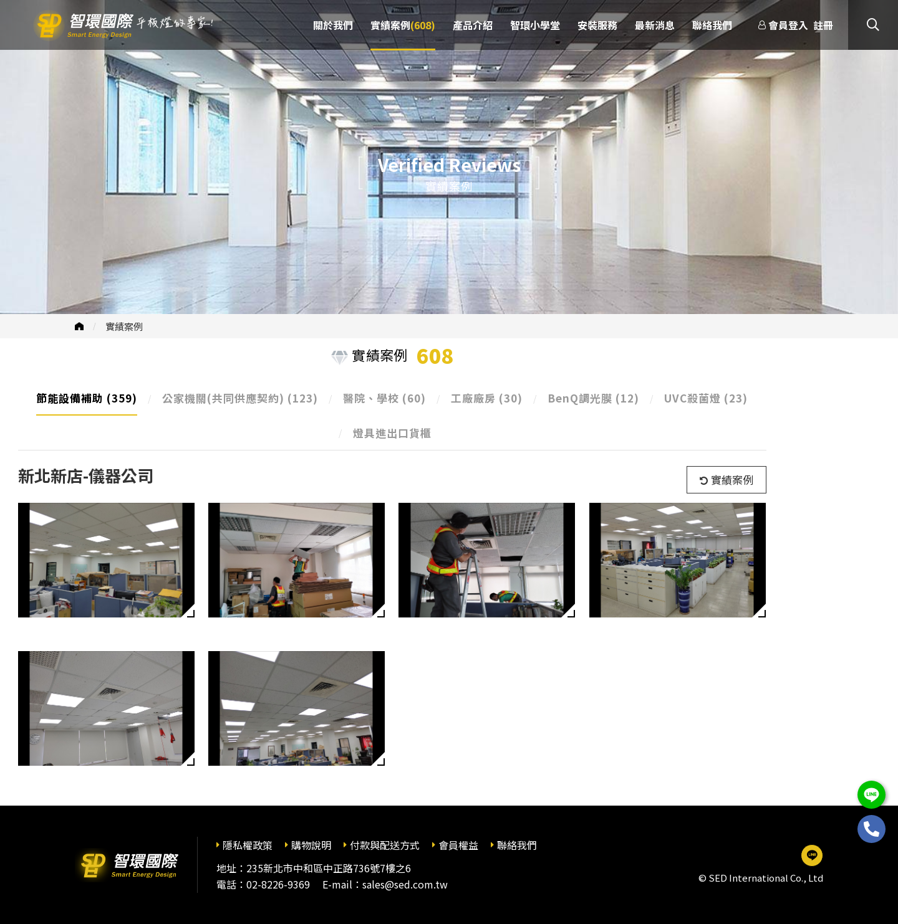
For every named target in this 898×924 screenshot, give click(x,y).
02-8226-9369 (278, 884)
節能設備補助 (86, 398)
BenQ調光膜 (593, 398)
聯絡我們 (517, 844)
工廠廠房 (487, 398)
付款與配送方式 (385, 844)
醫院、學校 (384, 398)
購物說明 (311, 844)
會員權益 (458, 844)
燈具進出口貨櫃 (392, 433)
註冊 (823, 24)
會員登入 (788, 24)
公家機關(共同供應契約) (240, 398)
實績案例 (124, 326)
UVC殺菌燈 (706, 398)
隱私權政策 (248, 844)
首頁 (79, 326)
